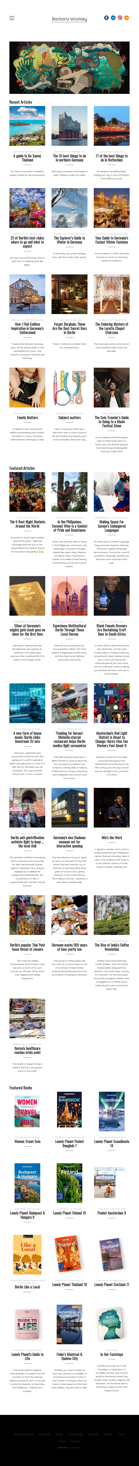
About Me (45, 1434)
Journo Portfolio (73, 1447)
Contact (75, 1441)
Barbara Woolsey (69, 19)
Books (59, 1434)
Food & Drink (75, 1434)
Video (62, 1441)
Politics (108, 1434)
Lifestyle (93, 1434)
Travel (121, 1434)
